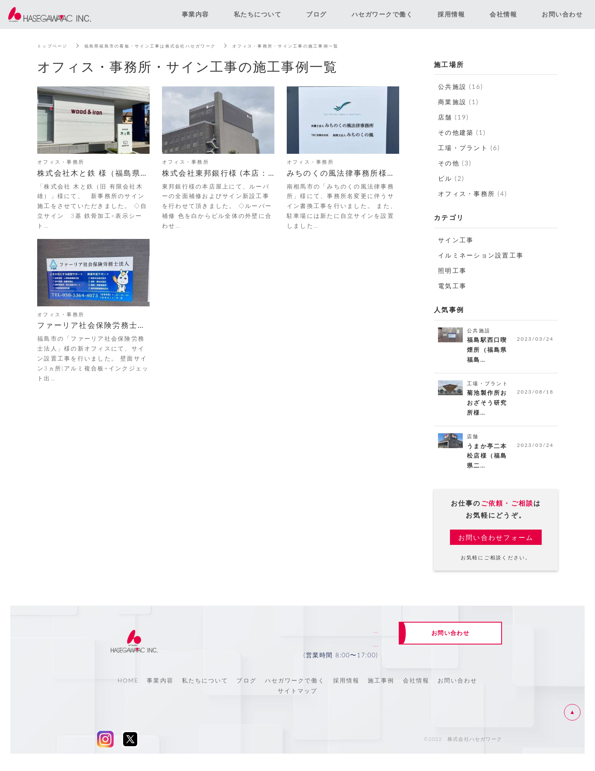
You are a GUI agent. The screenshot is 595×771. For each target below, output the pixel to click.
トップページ (55, 46)
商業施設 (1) (458, 101)
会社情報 (416, 686)
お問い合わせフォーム (496, 543)
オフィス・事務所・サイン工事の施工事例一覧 (320, 46)
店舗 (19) (453, 117)
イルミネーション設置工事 (481, 255)
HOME (127, 686)
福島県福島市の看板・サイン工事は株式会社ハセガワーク (166, 46)
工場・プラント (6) (469, 147)
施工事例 (381, 686)
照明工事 (452, 270)
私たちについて (205, 686)
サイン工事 (456, 239)
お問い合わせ (458, 686)
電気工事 (452, 285)
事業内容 (160, 686)
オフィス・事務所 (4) (472, 193)
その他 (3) (454, 163)
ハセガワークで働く (295, 686)
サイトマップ (298, 697)
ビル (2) (451, 178)
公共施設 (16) (460, 86)
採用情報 (346, 686)
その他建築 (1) (462, 132)
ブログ (246, 686)
